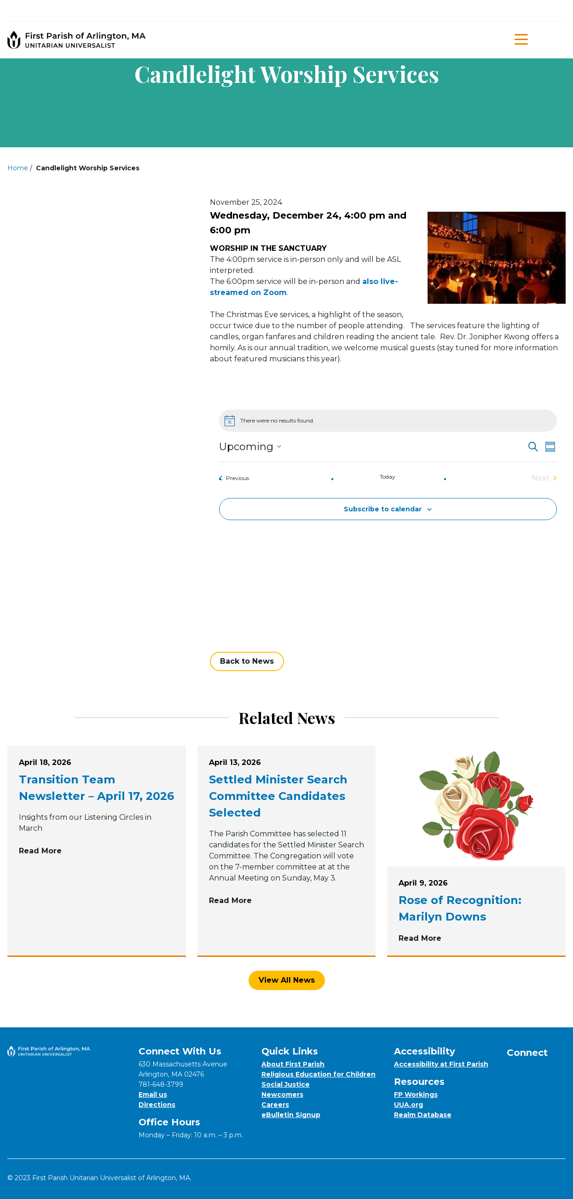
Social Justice (285, 1084)
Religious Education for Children (318, 1074)
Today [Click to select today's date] (387, 476)
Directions (157, 1105)
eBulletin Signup (290, 1115)
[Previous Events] (234, 478)
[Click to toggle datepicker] (250, 446)
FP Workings (416, 1094)
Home (17, 168)
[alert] (388, 421)
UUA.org (408, 1105)
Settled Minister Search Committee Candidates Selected (278, 796)
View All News (287, 980)
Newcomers (282, 1094)
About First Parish (292, 1064)
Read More (96, 850)
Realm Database (422, 1115)
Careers (275, 1105)
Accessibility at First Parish (441, 1064)
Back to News (247, 661)
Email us (153, 1094)
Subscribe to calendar (383, 509)
